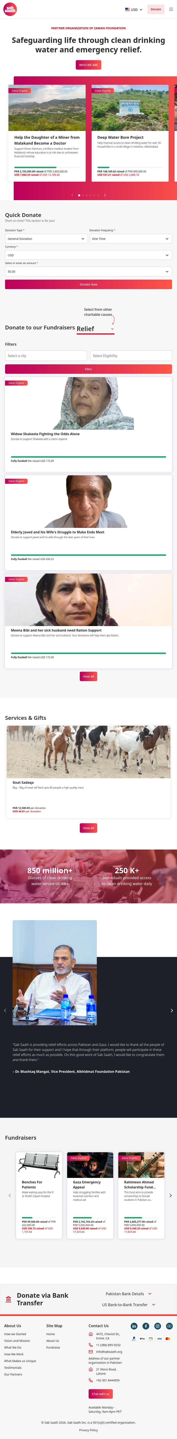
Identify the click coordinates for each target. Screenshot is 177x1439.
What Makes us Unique (20, 1361)
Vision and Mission (17, 1341)
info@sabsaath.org (109, 1352)
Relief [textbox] (85, 328)
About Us (12, 1325)
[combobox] (134, 9)
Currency (11, 246)
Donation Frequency (102, 230)
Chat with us (100, 1394)
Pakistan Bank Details (129, 1293)
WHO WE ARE (88, 65)
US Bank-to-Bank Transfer (129, 1304)
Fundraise (53, 1347)
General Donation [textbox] (20, 239)
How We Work (14, 1354)
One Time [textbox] (99, 239)
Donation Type (14, 230)
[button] (79, 195)
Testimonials (12, 1368)
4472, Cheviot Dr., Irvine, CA (108, 1336)
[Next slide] (105, 195)
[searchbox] (20, 355)
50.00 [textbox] (11, 272)
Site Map (54, 1325)
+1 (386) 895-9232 (108, 1345)
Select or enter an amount (21, 263)
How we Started (15, 1334)
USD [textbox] (11, 255)
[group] (39, 1195)
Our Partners (13, 1374)
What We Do (12, 1347)
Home (50, 1334)
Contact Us (99, 1325)
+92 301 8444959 (108, 1380)
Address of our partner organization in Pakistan (105, 1360)
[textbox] (131, 9)
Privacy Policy (88, 1430)
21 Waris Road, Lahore (106, 1371)
